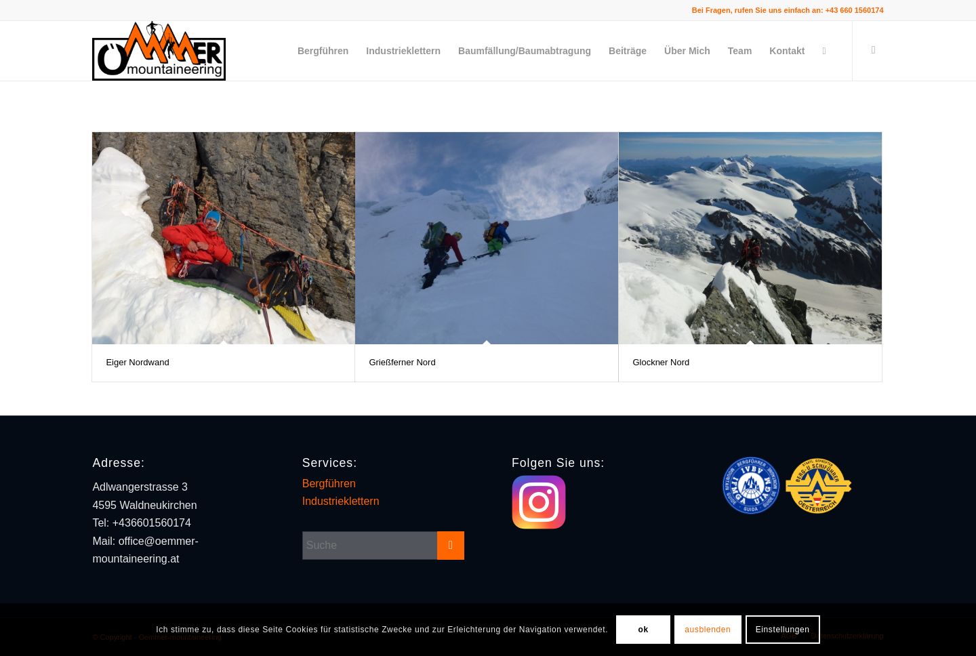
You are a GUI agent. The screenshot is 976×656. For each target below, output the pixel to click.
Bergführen (329, 483)
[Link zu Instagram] (873, 50)
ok (643, 629)
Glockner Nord (660, 362)
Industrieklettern (341, 501)
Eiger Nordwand (137, 362)
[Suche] (823, 51)
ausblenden (708, 629)
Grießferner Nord (402, 362)
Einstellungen (783, 629)
